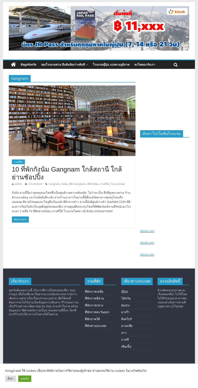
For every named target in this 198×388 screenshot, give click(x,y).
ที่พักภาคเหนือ (94, 291)
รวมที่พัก (18, 162)
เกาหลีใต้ (104, 184)
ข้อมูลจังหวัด (28, 64)
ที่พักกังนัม (92, 184)
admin (18, 184)
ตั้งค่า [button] (11, 378)
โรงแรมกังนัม (118, 184)
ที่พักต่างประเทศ (95, 326)
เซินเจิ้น (126, 346)
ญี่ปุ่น (124, 291)
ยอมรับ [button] (25, 378)
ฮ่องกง (125, 305)
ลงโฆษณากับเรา (144, 64)
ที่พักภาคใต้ (92, 319)
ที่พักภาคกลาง (94, 305)
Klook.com (147, 231)
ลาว (123, 333)
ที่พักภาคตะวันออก (97, 312)
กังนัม (64, 184)
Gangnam (54, 184)
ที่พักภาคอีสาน (94, 298)
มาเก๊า (125, 312)
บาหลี (125, 339)
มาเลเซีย (127, 326)
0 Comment (33, 184)
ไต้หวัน (126, 298)
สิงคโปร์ (126, 319)
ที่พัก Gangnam (77, 184)
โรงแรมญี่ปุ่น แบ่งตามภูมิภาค (111, 64)
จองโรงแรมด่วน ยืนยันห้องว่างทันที (63, 64)
